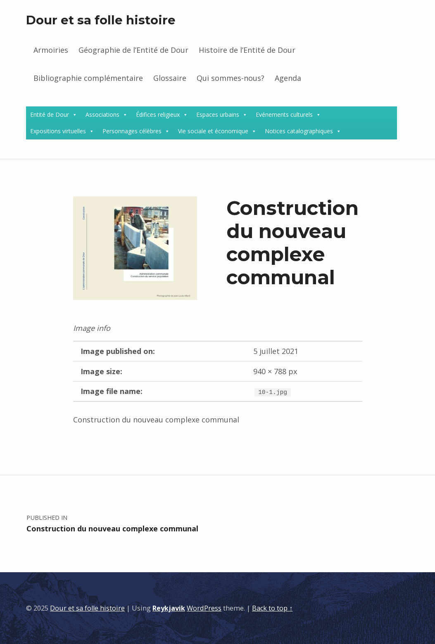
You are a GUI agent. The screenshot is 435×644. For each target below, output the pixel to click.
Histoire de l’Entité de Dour (247, 50)
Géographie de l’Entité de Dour (133, 50)
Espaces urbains (217, 114)
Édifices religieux (158, 114)
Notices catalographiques (299, 131)
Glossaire (169, 78)
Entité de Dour (49, 114)
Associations (102, 114)
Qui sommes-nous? (230, 78)
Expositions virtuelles (58, 131)
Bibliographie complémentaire (88, 78)
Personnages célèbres (132, 131)
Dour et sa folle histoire (101, 20)
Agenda (288, 78)
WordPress (204, 608)
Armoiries (50, 50)
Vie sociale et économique (213, 131)
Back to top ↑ (272, 608)
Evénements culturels (284, 114)
